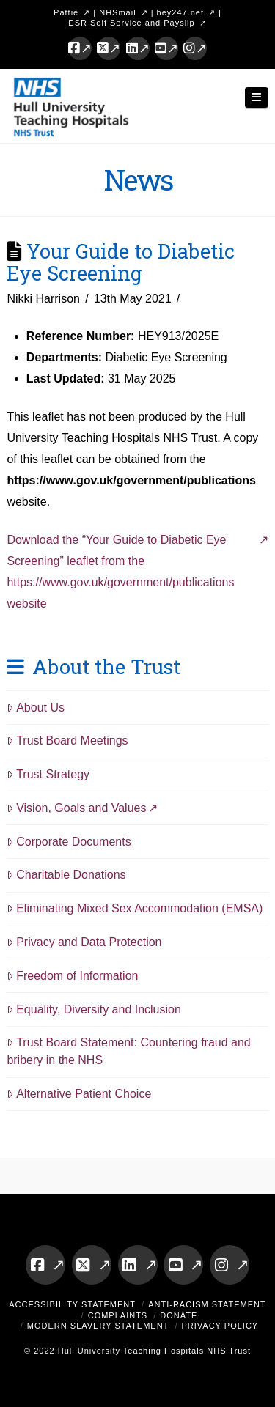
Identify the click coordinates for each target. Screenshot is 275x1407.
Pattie (66, 12)
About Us (36, 707)
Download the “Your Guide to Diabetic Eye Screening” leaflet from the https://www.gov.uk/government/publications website (120, 571)
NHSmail (117, 12)
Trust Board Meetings (67, 740)
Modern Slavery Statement (98, 1325)
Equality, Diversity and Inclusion (94, 1009)
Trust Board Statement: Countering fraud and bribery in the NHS (128, 1051)
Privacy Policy (219, 1325)
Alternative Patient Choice (79, 1093)
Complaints (118, 1315)
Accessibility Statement (72, 1304)
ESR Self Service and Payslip (131, 22)
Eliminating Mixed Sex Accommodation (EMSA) (135, 908)
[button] (256, 97)
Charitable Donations (66, 874)
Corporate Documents (69, 841)
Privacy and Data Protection (84, 942)
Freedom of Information (72, 976)
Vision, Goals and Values (76, 808)
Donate (178, 1315)
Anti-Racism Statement (207, 1304)
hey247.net (180, 12)
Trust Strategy (48, 774)
